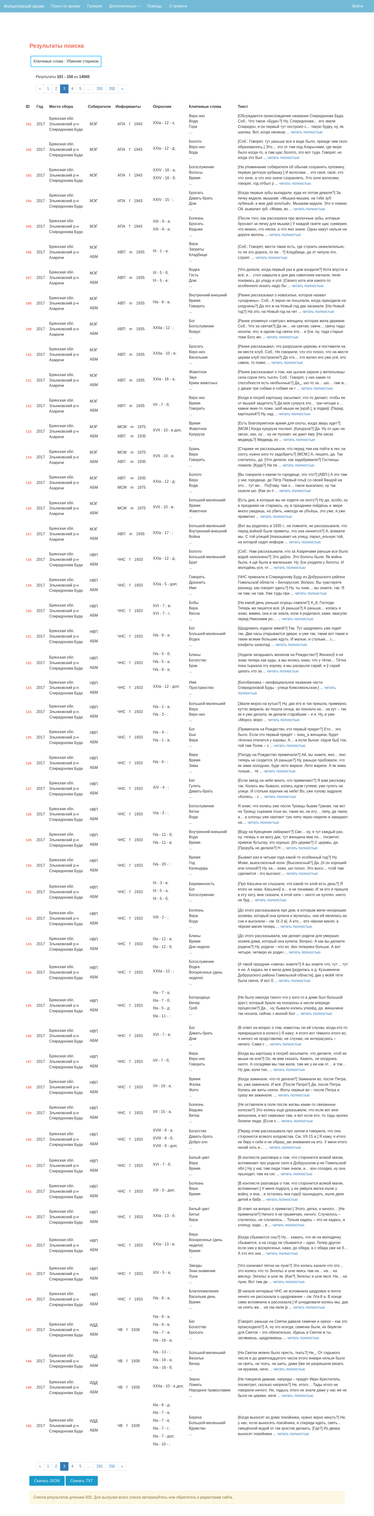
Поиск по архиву (65, 6)
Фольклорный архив (24, 6)
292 (112, 89)
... (88, 89)
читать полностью (306, 132)
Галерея (94, 6)
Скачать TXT (81, 1481)
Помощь (154, 6)
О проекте (178, 6)
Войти (357, 6)
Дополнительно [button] (124, 6)
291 (100, 89)
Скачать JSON (47, 1481)
